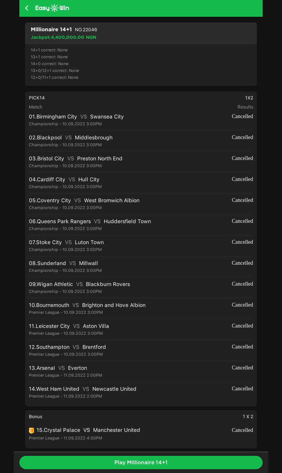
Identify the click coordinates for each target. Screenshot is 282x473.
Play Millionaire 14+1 (141, 462)
